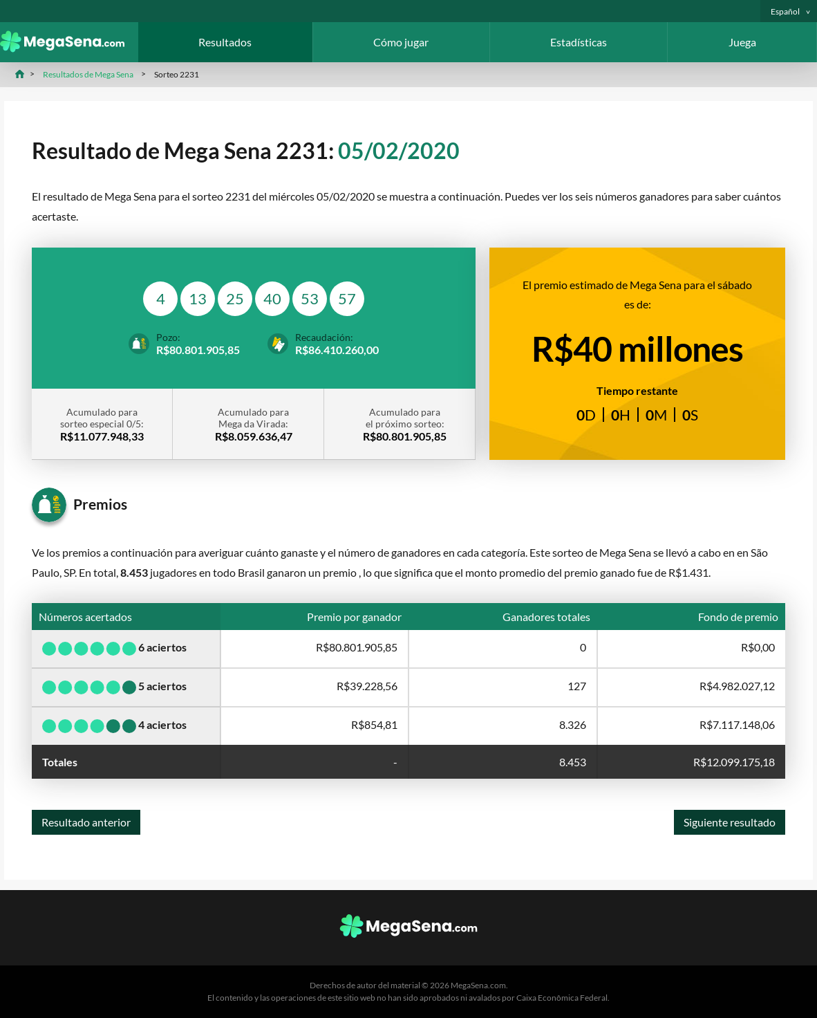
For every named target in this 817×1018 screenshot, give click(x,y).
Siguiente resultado (730, 822)
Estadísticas (578, 41)
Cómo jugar (401, 41)
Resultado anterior (86, 822)
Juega (742, 41)
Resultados (225, 41)
